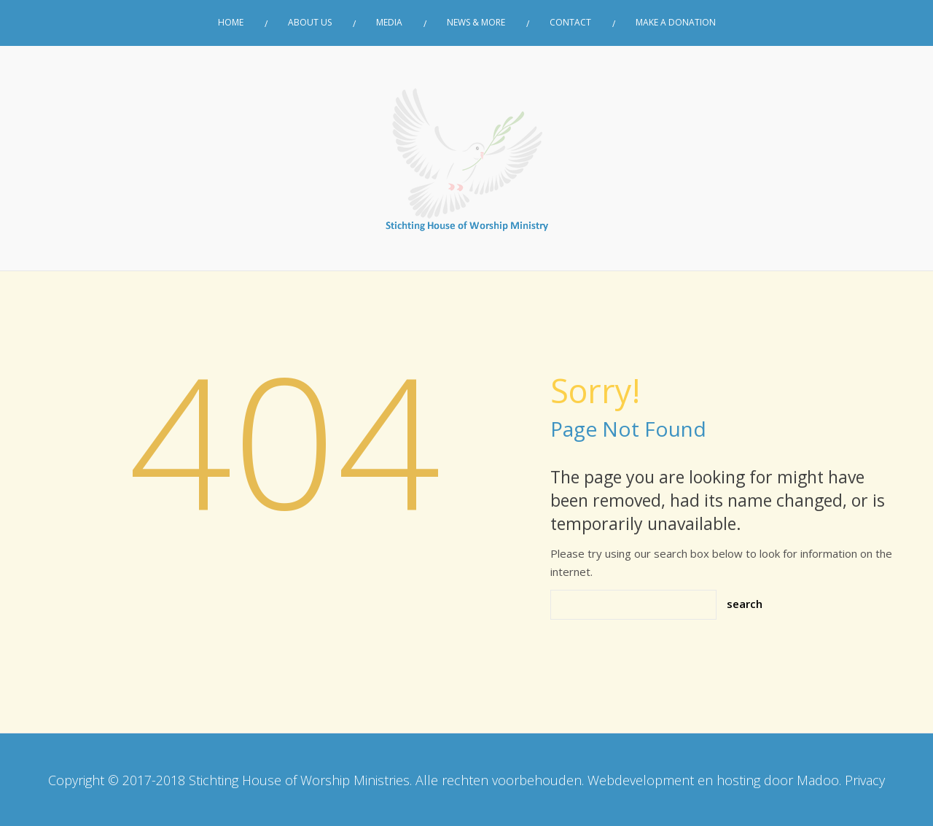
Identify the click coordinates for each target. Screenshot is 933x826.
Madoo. (819, 780)
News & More (476, 22)
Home (230, 22)
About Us (310, 22)
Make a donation (676, 22)
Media (389, 22)
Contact (570, 22)
